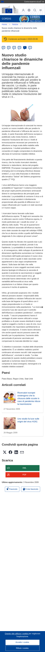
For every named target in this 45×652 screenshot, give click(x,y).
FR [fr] (19, 47)
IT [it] (24, 47)
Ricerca (34, 10)
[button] (29, 10)
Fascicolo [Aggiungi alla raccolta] (12, 488)
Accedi (23, 10)
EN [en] (9, 47)
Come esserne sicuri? (34, 2)
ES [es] (14, 47)
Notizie (15, 24)
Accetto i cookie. (22, 642)
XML (24, 468)
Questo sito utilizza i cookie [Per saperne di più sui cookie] (16, 634)
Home (4, 24)
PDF (24, 475)
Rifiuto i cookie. (22, 648)
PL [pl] (30, 47)
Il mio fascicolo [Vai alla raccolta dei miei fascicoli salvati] (30, 489)
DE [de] (4, 47)
